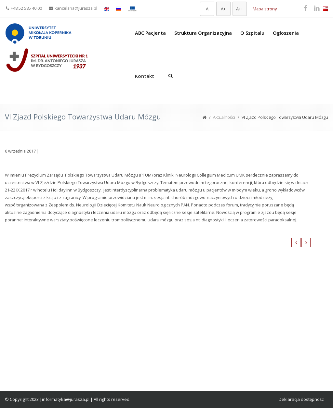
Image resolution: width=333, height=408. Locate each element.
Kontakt (144, 76)
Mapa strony (265, 9)
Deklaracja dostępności (302, 399)
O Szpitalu (252, 33)
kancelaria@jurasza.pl (73, 8)
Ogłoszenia (286, 33)
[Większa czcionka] (223, 9)
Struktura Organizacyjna (203, 33)
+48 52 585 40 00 (24, 8)
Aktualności (224, 117)
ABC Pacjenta (150, 33)
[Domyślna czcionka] (207, 9)
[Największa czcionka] (240, 9)
